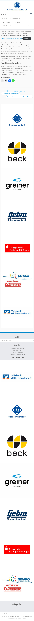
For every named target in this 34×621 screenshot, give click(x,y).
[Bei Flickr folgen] (4, 15)
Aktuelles (5, 18)
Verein (27, 26)
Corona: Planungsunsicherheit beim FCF (19, 97)
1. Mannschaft (15, 18)
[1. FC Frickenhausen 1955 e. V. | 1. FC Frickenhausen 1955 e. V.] (17, 6)
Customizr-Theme (21, 618)
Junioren (18, 22)
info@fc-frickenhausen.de (18, 354)
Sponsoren (19, 26)
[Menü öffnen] (31, 14)
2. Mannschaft (7, 22)
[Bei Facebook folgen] (2, 15)
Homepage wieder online (11, 94)
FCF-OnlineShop (8, 26)
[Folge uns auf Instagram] (5, 15)
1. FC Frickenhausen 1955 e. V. (14, 616)
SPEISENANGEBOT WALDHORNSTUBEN (11, 38)
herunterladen (26, 38)
